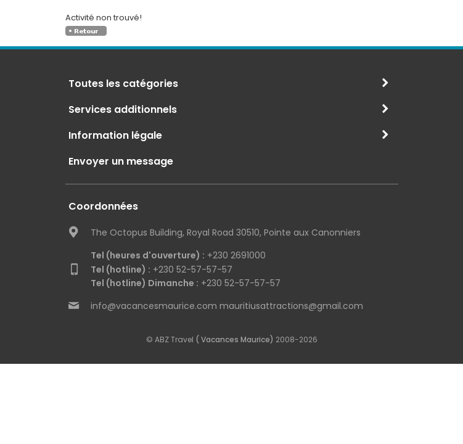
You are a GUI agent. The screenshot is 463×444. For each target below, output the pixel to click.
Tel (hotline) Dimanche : (145, 283)
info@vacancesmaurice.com (154, 306)
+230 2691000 (178, 255)
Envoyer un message (120, 161)
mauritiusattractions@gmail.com (291, 306)
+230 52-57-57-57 (161, 269)
